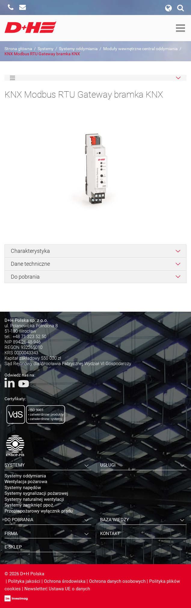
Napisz (23, 8)
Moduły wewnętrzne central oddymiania (140, 48)
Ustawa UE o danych (69, 588)
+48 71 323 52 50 (29, 336)
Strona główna (18, 48)
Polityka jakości (24, 581)
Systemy (46, 48)
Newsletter (35, 588)
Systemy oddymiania (78, 48)
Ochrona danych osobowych (117, 581)
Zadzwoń (11, 8)
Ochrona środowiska (64, 581)
